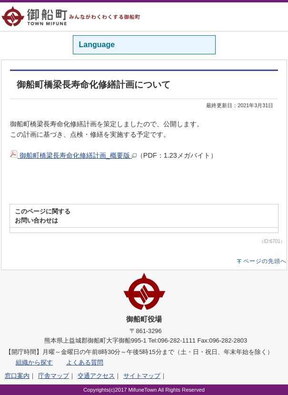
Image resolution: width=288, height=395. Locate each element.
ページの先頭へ (265, 261)
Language (97, 45)
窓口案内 (17, 375)
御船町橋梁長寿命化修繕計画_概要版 (73, 155)
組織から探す (34, 362)
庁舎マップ (53, 375)
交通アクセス (96, 375)
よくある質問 (84, 362)
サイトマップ (141, 375)
